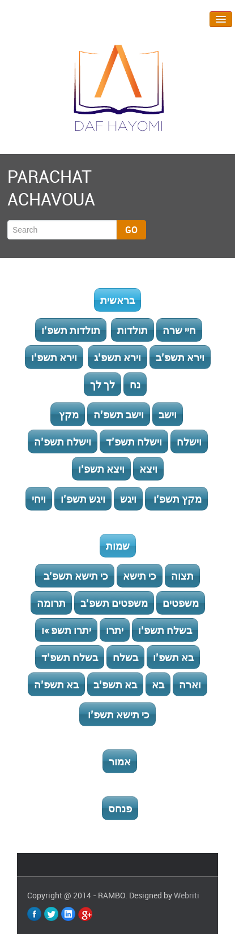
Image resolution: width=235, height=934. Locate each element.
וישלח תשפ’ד (134, 441)
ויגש (128, 498)
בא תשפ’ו (173, 657)
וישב (168, 414)
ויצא (148, 468)
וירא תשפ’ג (117, 357)
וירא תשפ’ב (180, 357)
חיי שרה (179, 330)
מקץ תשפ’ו (176, 498)
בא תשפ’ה (56, 684)
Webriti (186, 895)
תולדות (132, 330)
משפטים (181, 603)
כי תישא (139, 575)
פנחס (120, 808)
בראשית (117, 300)
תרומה (51, 603)
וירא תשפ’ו (54, 357)
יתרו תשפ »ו (66, 630)
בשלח (125, 657)
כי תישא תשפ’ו (117, 714)
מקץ (68, 414)
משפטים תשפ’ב (114, 603)
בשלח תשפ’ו (165, 630)
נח (135, 384)
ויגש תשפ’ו (83, 498)
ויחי (39, 498)
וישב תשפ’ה (118, 414)
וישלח (189, 441)
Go (131, 230)
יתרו (114, 630)
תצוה (182, 575)
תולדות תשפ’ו (70, 330)
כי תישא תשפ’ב (74, 575)
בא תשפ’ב (115, 684)
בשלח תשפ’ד (69, 657)
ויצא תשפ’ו (101, 468)
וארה (190, 684)
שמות (118, 545)
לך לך (102, 384)
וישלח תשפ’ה (62, 441)
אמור (120, 761)
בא (158, 684)
